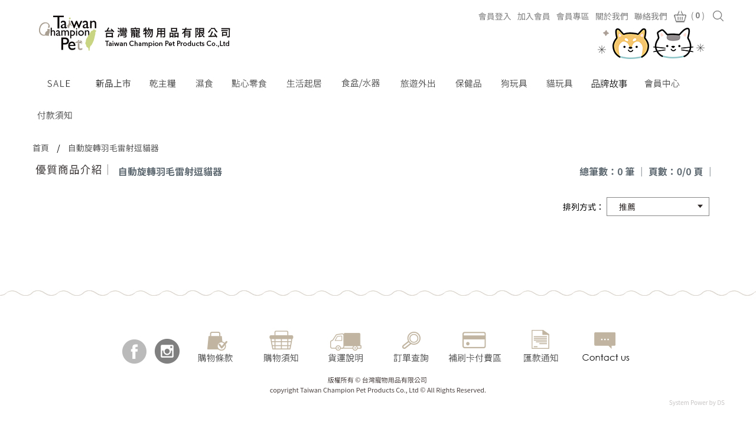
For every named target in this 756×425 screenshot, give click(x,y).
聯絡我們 (650, 16)
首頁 (40, 147)
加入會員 (533, 16)
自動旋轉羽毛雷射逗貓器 (113, 147)
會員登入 (494, 16)
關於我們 (611, 16)
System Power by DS (697, 402)
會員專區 (572, 16)
